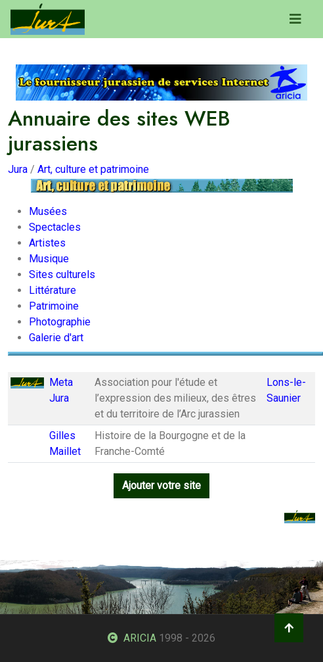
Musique (49, 258)
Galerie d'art (56, 337)
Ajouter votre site (161, 485)
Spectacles (55, 227)
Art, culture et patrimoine (93, 169)
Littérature (52, 290)
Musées (48, 211)
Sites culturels (62, 274)
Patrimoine (54, 306)
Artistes (47, 243)
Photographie (60, 322)
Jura (18, 169)
